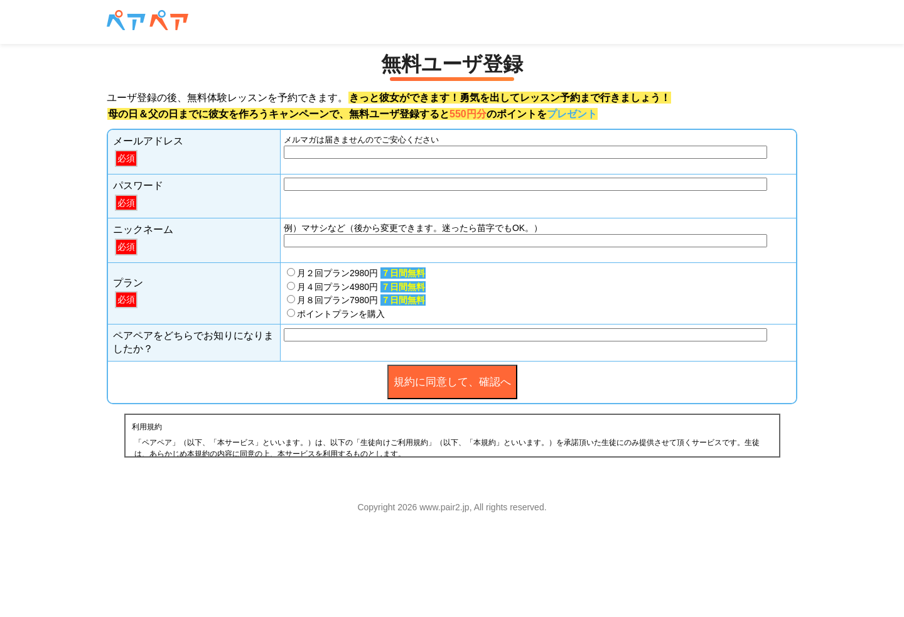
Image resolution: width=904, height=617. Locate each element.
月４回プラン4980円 (356, 287)
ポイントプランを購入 (336, 314)
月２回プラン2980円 (356, 273)
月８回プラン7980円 (356, 300)
